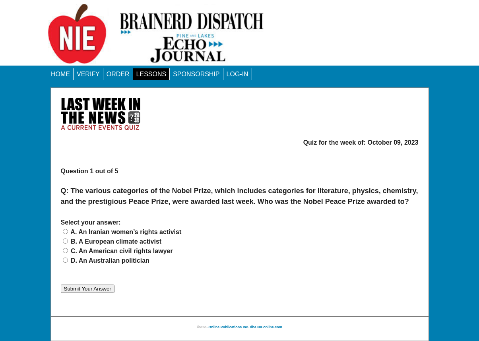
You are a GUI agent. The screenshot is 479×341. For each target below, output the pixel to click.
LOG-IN (237, 74)
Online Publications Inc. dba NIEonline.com (245, 327)
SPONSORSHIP (196, 74)
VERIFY (88, 74)
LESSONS (151, 74)
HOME (60, 74)
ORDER (118, 74)
